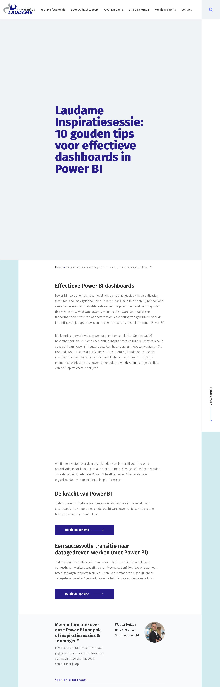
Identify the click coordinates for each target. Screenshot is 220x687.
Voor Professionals (52, 9)
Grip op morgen (139, 9)
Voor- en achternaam (71, 680)
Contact (187, 9)
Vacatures (28, 9)
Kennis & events (165, 9)
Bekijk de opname (77, 529)
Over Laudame (113, 9)
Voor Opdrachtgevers (85, 9)
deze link (131, 363)
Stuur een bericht (127, 635)
